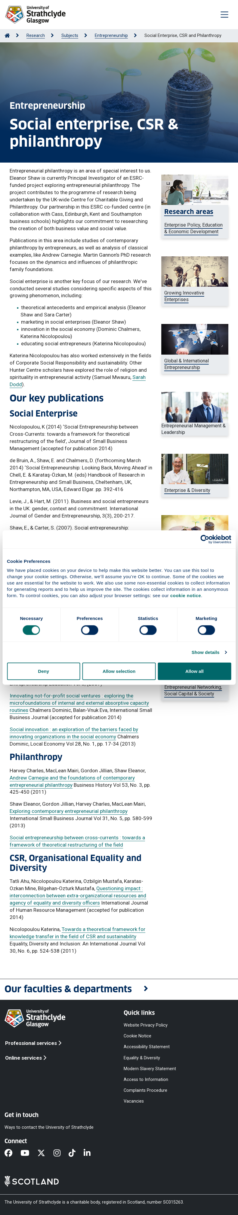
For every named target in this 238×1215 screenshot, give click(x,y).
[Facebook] (12, 1153)
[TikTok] (76, 1153)
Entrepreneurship (111, 35)
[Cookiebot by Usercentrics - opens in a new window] (204, 539)
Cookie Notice (137, 1036)
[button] (119, 989)
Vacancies (134, 1101)
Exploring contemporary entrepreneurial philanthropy (69, 811)
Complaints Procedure (145, 1090)
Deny (43, 671)
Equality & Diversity (142, 1057)
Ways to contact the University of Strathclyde (49, 1127)
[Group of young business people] (194, 691)
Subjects (69, 35)
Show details (206, 652)
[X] (45, 1153)
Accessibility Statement (147, 1046)
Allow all (194, 671)
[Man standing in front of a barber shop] (194, 490)
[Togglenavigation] (224, 14)
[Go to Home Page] (7, 35)
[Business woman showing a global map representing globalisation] (194, 364)
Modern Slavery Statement (150, 1068)
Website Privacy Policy (146, 1025)
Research (35, 35)
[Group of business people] (194, 296)
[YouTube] (28, 1153)
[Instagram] (61, 1153)
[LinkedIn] (91, 1153)
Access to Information (146, 1079)
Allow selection (119, 671)
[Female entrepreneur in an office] (194, 221)
